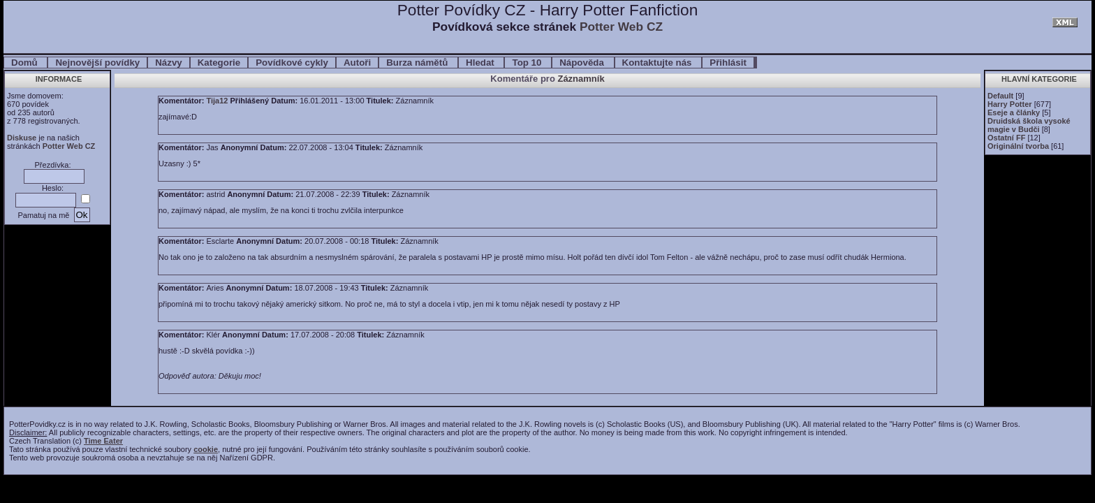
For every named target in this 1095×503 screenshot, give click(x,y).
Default (1000, 96)
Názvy (168, 62)
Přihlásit (728, 62)
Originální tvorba (1018, 146)
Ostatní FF (1006, 137)
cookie (205, 449)
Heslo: (53, 188)
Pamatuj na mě (43, 215)
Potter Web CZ (621, 27)
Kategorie (219, 62)
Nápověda (582, 62)
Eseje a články (1013, 112)
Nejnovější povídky (97, 62)
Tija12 (217, 100)
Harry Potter (1009, 104)
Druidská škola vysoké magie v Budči (1029, 125)
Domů (25, 62)
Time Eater (103, 441)
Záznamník (580, 78)
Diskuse (21, 137)
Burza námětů (418, 62)
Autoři (357, 62)
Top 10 (528, 62)
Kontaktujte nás (658, 62)
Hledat (481, 62)
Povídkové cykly (292, 62)
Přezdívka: (53, 165)
